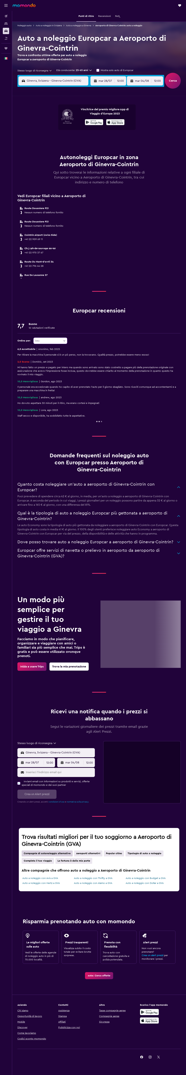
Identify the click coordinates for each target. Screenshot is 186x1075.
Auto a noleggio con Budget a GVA (146, 878)
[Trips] (6, 48)
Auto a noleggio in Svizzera (49, 25)
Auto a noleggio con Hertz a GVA (41, 883)
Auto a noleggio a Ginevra (78, 25)
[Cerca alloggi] (6, 23)
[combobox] (34, 70)
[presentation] (115, 122)
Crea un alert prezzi (152, 955)
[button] (6, 5)
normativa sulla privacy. (78, 802)
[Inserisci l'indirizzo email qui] (59, 772)
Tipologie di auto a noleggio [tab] (144, 853)
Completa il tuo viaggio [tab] (38, 861)
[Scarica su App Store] (149, 1020)
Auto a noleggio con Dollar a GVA (145, 883)
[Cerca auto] (6, 30)
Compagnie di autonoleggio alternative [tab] (47, 853)
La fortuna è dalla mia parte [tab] (74, 861)
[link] (31, 666)
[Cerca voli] (6, 16)
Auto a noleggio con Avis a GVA (40, 878)
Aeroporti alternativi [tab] (88, 853)
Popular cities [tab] (114, 853)
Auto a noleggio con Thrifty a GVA (93, 878)
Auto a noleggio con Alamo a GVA (93, 883)
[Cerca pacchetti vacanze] (6, 38)
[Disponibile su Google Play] (94, 122)
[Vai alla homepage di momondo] (24, 5)
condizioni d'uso (56, 802)
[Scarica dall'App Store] (115, 122)
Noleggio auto (24, 25)
